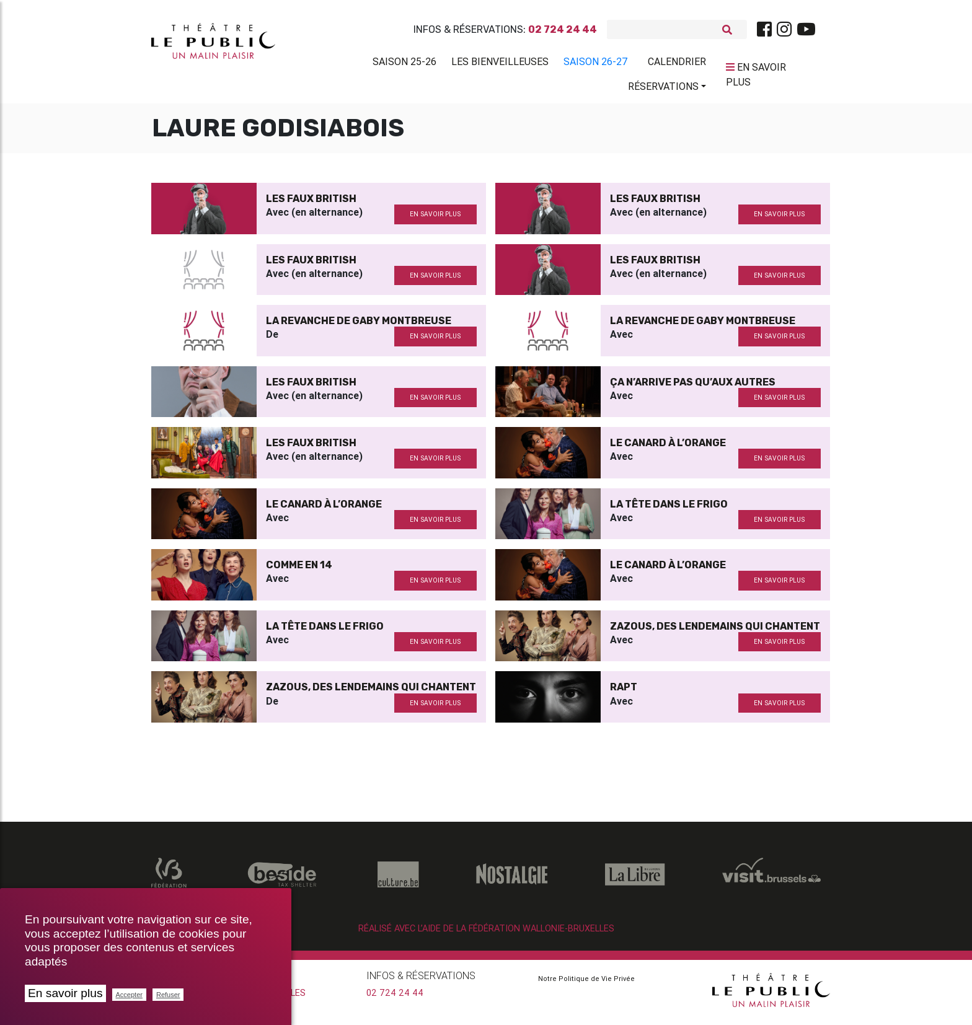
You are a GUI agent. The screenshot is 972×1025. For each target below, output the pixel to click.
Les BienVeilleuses (500, 64)
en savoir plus (435, 219)
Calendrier (677, 64)
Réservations (663, 88)
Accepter (129, 994)
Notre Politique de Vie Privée (586, 983)
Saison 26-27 (595, 64)
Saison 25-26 (404, 64)
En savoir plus (65, 993)
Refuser (168, 994)
